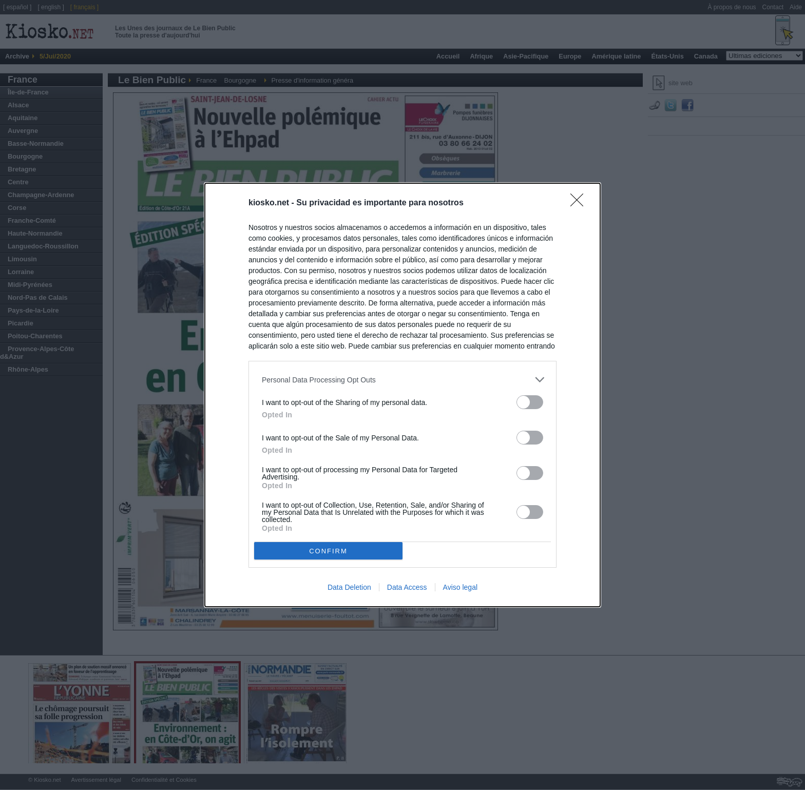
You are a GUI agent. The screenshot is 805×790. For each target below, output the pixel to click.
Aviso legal (460, 587)
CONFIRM (328, 551)
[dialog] (402, 395)
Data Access (407, 587)
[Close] (580, 203)
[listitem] (402, 379)
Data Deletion (349, 587)
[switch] (529, 402)
